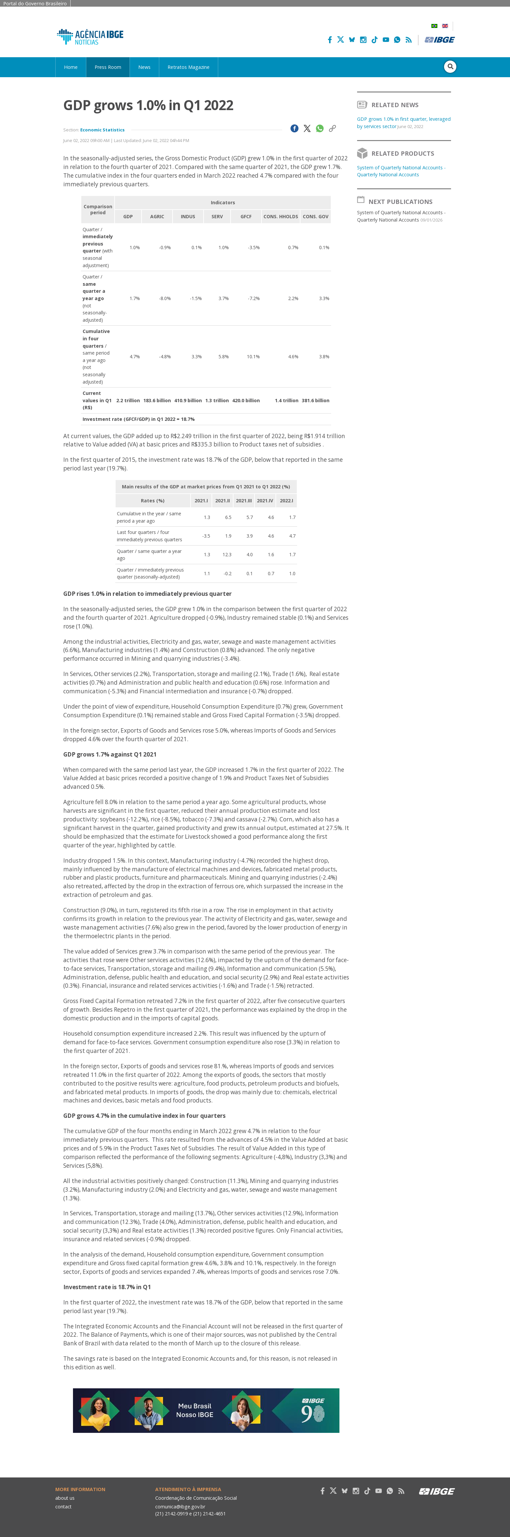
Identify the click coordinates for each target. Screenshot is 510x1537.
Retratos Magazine (189, 67)
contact (63, 1506)
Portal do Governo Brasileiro (35, 3)
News (144, 67)
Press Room (108, 67)
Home (71, 67)
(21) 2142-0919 (171, 1513)
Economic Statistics (102, 130)
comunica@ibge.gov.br (180, 1506)
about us (65, 1498)
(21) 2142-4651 (210, 1513)
